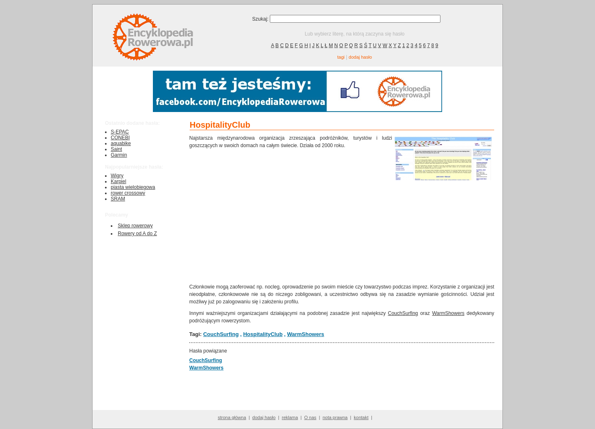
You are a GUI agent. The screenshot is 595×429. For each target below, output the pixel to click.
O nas (310, 417)
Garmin (119, 155)
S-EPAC (120, 132)
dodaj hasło (360, 57)
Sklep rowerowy (135, 226)
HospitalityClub (262, 334)
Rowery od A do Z (137, 233)
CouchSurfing (403, 313)
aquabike (121, 143)
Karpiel (118, 181)
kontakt (361, 417)
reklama (290, 417)
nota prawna (335, 417)
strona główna (232, 417)
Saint (116, 149)
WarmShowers (448, 313)
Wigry (117, 176)
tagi (341, 57)
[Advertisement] (290, 215)
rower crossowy (128, 193)
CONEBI (120, 138)
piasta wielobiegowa (133, 187)
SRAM (118, 199)
